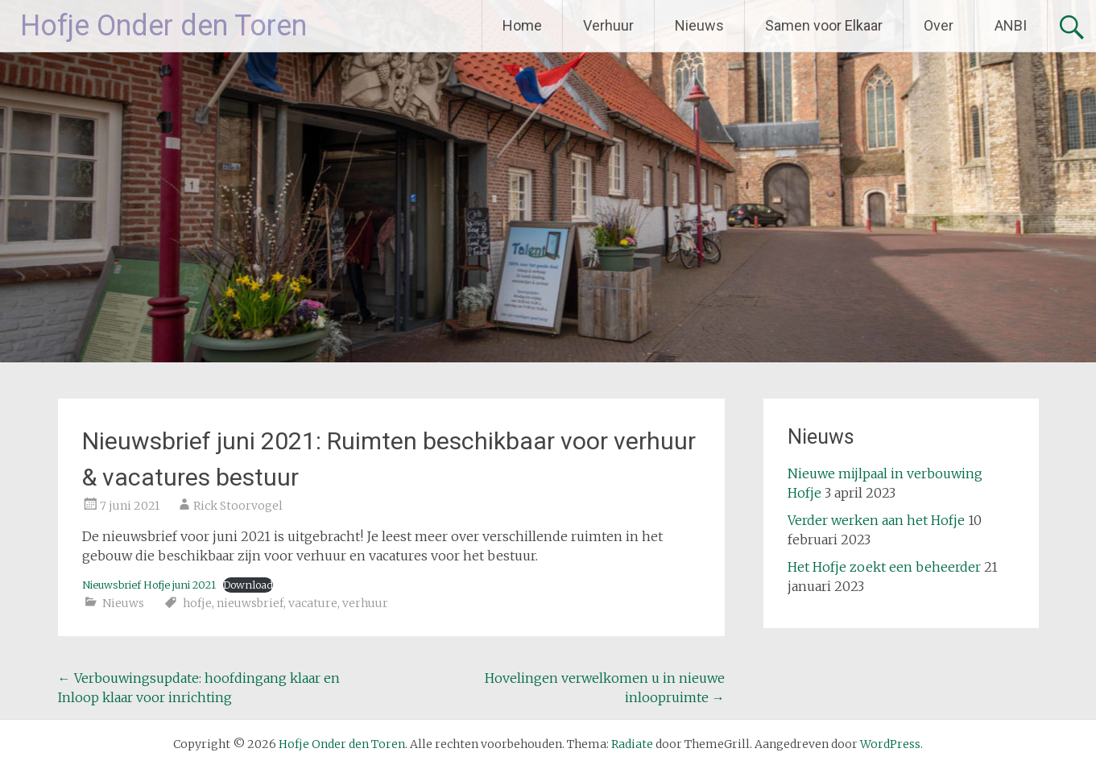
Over (938, 25)
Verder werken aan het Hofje (876, 520)
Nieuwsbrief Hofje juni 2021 (149, 584)
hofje (197, 603)
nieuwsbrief (250, 603)
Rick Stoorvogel (238, 505)
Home (522, 25)
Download (248, 584)
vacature (312, 603)
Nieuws (699, 25)
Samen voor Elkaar (824, 25)
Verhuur (608, 25)
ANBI (1011, 25)
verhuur (365, 603)
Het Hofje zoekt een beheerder (884, 567)
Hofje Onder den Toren (163, 26)
